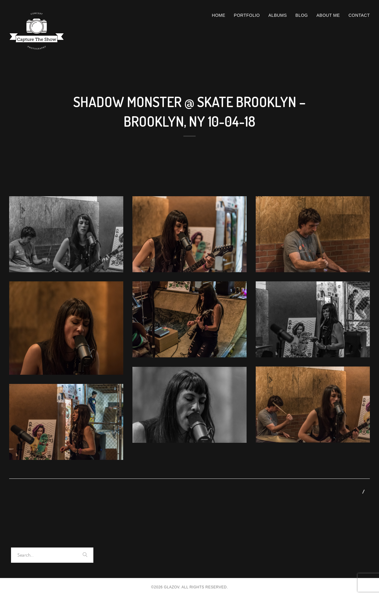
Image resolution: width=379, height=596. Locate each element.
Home (218, 15)
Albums (278, 15)
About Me (328, 15)
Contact (359, 15)
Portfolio (247, 15)
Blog (301, 15)
